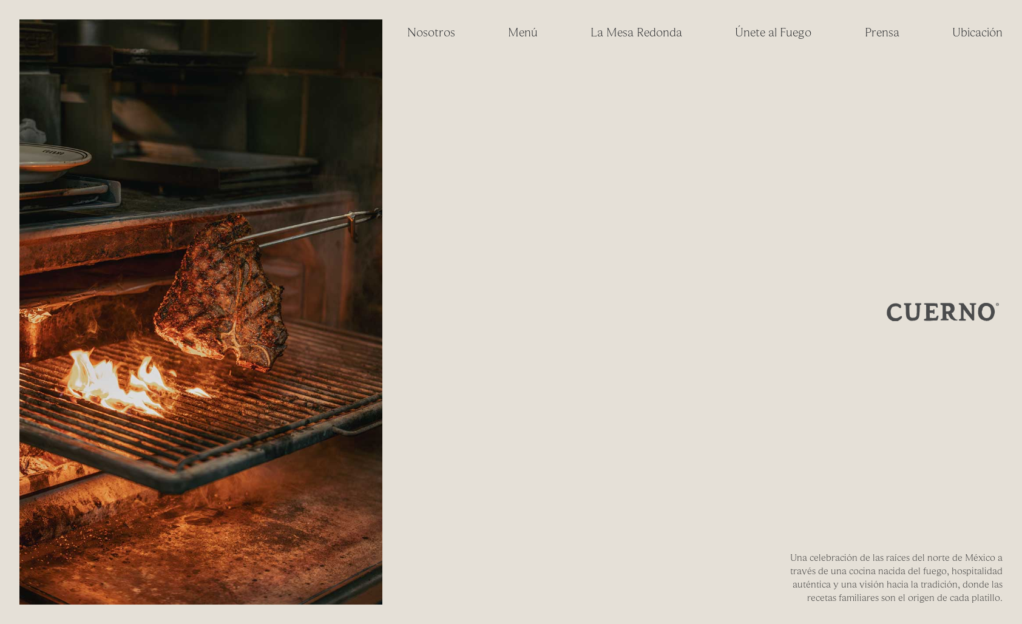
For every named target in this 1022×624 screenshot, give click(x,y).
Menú (523, 32)
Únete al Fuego (773, 32)
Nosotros (431, 32)
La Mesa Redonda (636, 32)
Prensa (882, 32)
